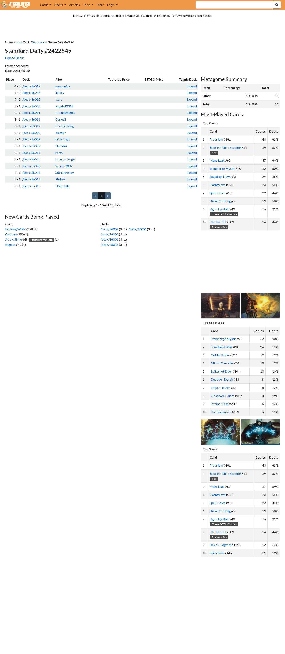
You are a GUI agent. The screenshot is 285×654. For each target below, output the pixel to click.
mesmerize (62, 86)
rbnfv (59, 152)
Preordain (216, 139)
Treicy (59, 92)
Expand (192, 86)
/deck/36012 (31, 126)
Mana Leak (217, 160)
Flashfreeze (217, 185)
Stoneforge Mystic (222, 168)
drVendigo (62, 139)
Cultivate (11, 234)
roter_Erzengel (65, 159)
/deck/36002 (31, 139)
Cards (44, 5)
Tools (87, 5)
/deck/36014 (31, 152)
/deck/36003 (31, 106)
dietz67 (60, 132)
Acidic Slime (13, 239)
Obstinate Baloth (222, 396)
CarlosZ (60, 119)
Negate (10, 244)
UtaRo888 (62, 186)
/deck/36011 (31, 112)
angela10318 (64, 106)
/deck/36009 (31, 146)
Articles (74, 5)
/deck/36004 (31, 172)
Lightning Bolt (219, 209)
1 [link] (101, 196)
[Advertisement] (244, 262)
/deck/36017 (31, 86)
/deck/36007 (31, 92)
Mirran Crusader (222, 363)
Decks (59, 5)
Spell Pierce (217, 193)
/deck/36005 (31, 159)
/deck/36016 (31, 119)
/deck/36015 (31, 186)
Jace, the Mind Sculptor (225, 147)
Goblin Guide (220, 355)
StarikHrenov (64, 172)
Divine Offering (220, 201)
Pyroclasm (217, 553)
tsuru (58, 99)
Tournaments (39, 42)
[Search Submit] (277, 5)
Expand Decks (14, 58)
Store (100, 5)
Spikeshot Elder (221, 371)
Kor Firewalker (221, 412)
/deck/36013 (31, 179)
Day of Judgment (221, 545)
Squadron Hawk (220, 176)
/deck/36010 (31, 99)
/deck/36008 (31, 132)
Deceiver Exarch (222, 379)
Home (19, 42)
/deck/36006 (31, 166)
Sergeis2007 (63, 166)
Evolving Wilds (15, 229)
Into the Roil (218, 222)
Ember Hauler (220, 387)
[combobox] (232, 4)
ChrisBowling (64, 126)
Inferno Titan (220, 404)
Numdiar (61, 146)
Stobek (60, 179)
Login (111, 5)
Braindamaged (65, 112)
